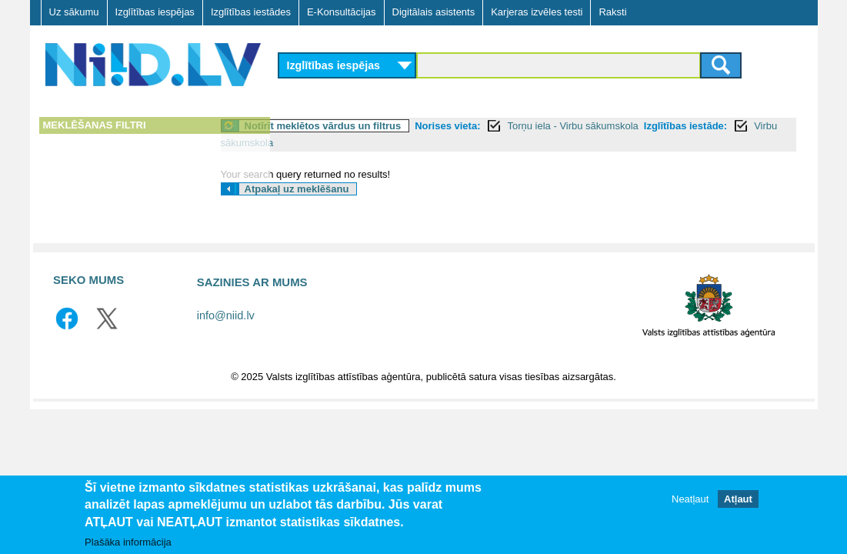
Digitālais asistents (433, 12)
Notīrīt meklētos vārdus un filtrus (384, 126)
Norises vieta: (509, 126)
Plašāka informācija (128, 542)
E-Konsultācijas (341, 12)
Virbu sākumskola (386, 143)
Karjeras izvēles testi (536, 12)
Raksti (612, 12)
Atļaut (738, 499)
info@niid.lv (226, 315)
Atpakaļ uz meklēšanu (358, 189)
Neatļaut (690, 499)
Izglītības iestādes (251, 12)
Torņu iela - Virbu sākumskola (634, 126)
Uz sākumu (74, 12)
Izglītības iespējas (155, 12)
